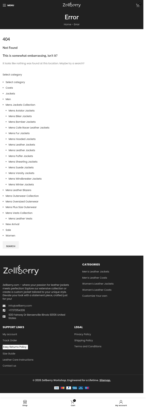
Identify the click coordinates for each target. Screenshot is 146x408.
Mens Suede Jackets (21, 167)
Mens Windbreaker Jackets (25, 178)
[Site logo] (71, 5)
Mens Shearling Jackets (23, 161)
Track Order (10, 340)
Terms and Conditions (87, 346)
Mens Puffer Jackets (21, 156)
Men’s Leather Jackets (95, 271)
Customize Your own (94, 296)
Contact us (9, 365)
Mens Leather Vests (20, 218)
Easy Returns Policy (14, 347)
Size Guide (9, 353)
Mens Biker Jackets (20, 116)
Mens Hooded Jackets (22, 139)
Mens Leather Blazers (18, 190)
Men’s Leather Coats (94, 277)
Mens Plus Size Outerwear (21, 207)
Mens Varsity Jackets (21, 173)
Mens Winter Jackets (21, 184)
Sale (8, 230)
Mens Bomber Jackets (22, 122)
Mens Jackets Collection (20, 105)
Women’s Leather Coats (97, 290)
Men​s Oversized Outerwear (22, 201)
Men (8, 99)
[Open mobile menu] (8, 5)
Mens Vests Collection (19, 213)
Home (67, 24)
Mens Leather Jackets (22, 144)
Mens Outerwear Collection (22, 196)
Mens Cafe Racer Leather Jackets (29, 127)
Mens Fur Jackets (19, 133)
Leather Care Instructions (18, 359)
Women (10, 235)
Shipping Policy (83, 340)
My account (10, 334)
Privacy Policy (82, 334)
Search (10, 246)
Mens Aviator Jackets (22, 110)
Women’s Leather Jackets (98, 283)
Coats (9, 88)
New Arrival (12, 224)
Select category (12, 74)
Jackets (10, 93)
